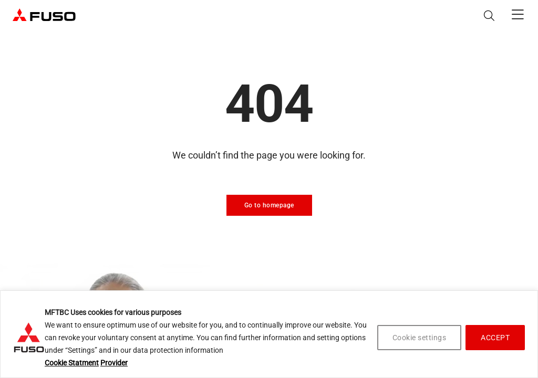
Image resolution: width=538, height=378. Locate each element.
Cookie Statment (72, 363)
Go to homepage (269, 205)
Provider (114, 363)
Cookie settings (419, 337)
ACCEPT (495, 337)
